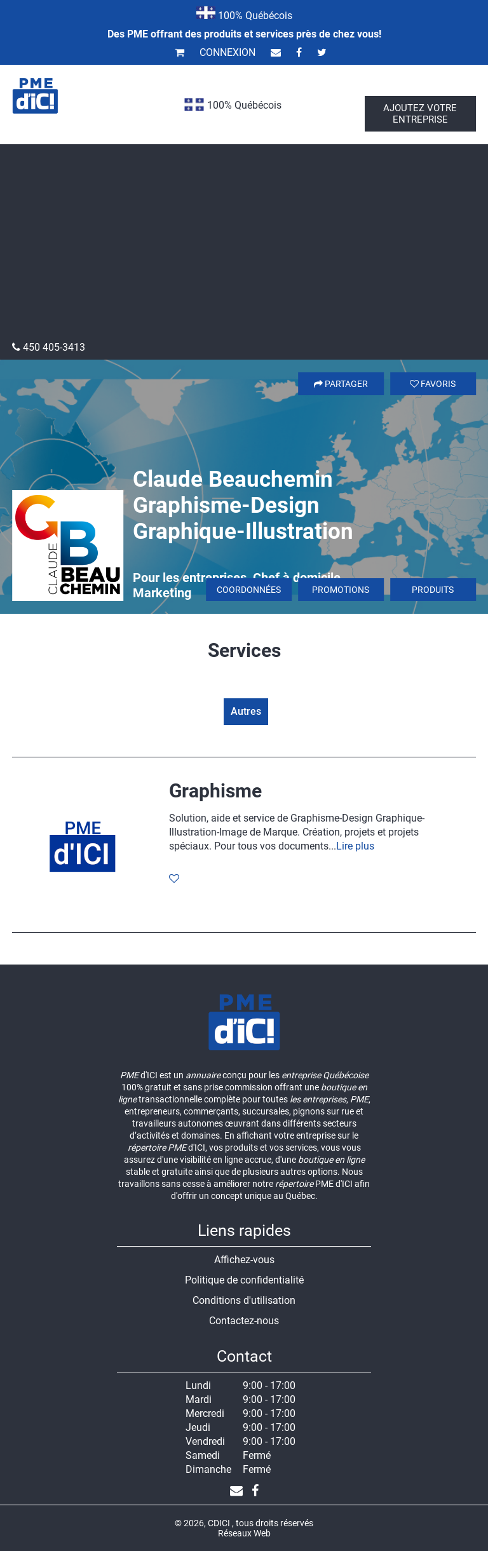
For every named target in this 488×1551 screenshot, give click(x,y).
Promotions (340, 590)
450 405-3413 (48, 347)
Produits (433, 590)
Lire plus (355, 846)
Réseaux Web (244, 1533)
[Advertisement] (244, 246)
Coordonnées (249, 590)
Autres (246, 711)
